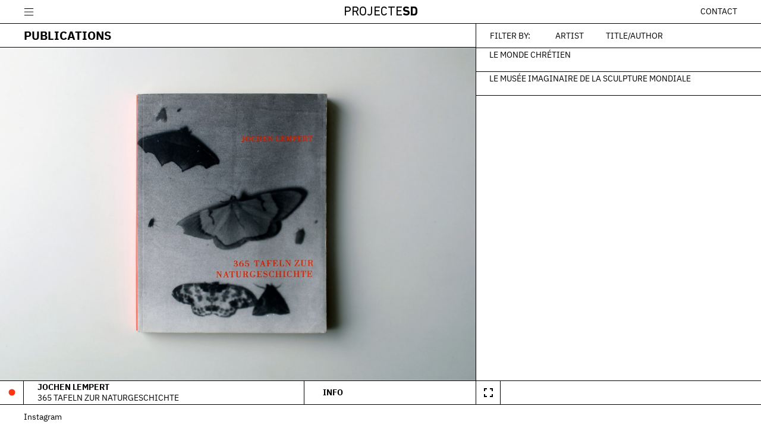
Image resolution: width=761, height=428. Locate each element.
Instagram (43, 416)
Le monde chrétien (530, 54)
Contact (718, 11)
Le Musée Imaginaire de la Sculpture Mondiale (590, 78)
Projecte (381, 12)
